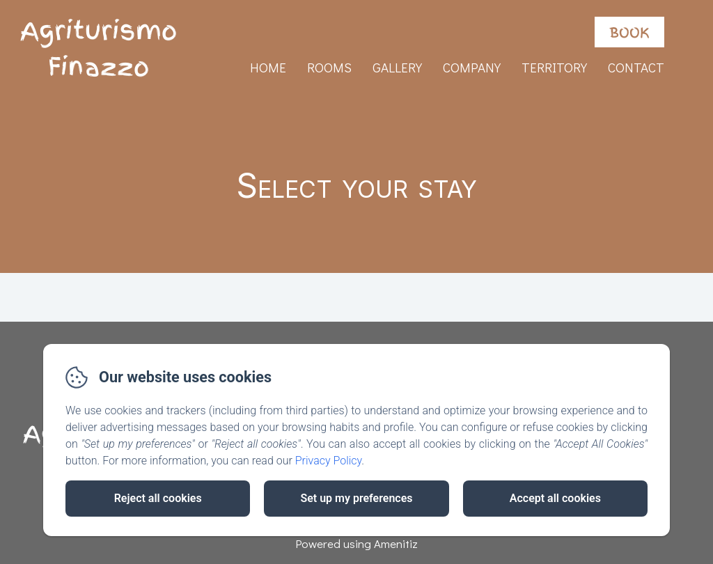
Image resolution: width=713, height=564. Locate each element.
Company (472, 67)
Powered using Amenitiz (356, 543)
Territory (554, 67)
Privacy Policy (328, 460)
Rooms (329, 67)
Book (629, 32)
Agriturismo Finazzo (98, 49)
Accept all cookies (555, 498)
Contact (636, 67)
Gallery (397, 67)
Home (268, 67)
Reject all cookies (158, 498)
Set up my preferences (356, 498)
